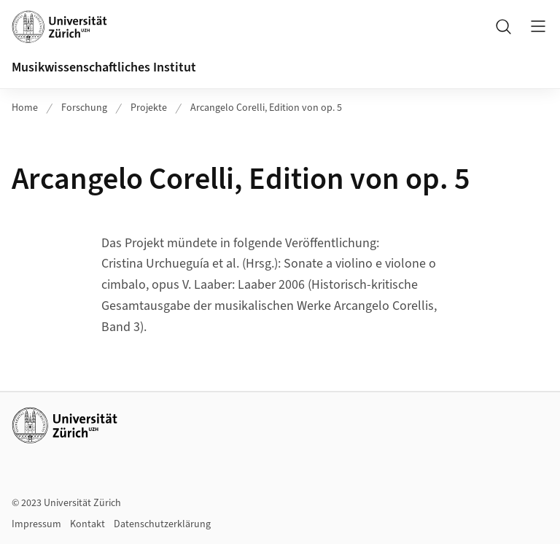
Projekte (149, 108)
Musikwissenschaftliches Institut (104, 67)
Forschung (84, 108)
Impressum (36, 524)
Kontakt (87, 524)
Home (25, 108)
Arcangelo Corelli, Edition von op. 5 (266, 108)
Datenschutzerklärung (162, 524)
